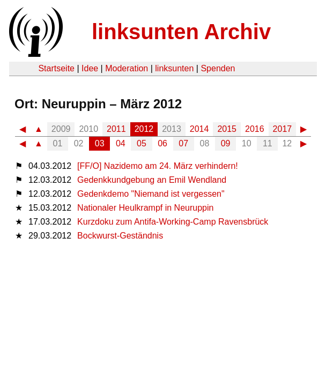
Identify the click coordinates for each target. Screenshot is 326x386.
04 (120, 143)
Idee (90, 68)
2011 (116, 128)
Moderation (126, 68)
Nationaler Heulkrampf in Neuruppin (145, 207)
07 (183, 143)
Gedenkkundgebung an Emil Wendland (151, 179)
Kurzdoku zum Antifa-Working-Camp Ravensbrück (172, 221)
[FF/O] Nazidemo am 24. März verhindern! (157, 165)
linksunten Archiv (181, 31)
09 (226, 143)
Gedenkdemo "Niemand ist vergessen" (151, 193)
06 (162, 143)
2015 (226, 128)
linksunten (174, 68)
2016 (254, 128)
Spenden (218, 68)
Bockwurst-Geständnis (120, 235)
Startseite (56, 68)
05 (141, 143)
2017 (282, 128)
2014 (199, 128)
